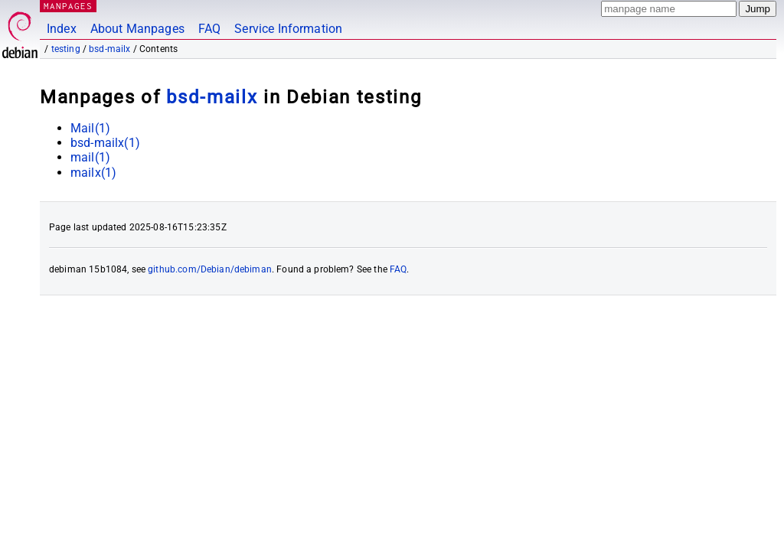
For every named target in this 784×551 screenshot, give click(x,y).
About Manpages (137, 28)
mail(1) (90, 157)
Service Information (288, 28)
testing (65, 49)
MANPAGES (68, 6)
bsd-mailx (109, 49)
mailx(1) (93, 172)
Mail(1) (90, 128)
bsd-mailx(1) (105, 142)
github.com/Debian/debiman (210, 269)
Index (62, 28)
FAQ (209, 28)
